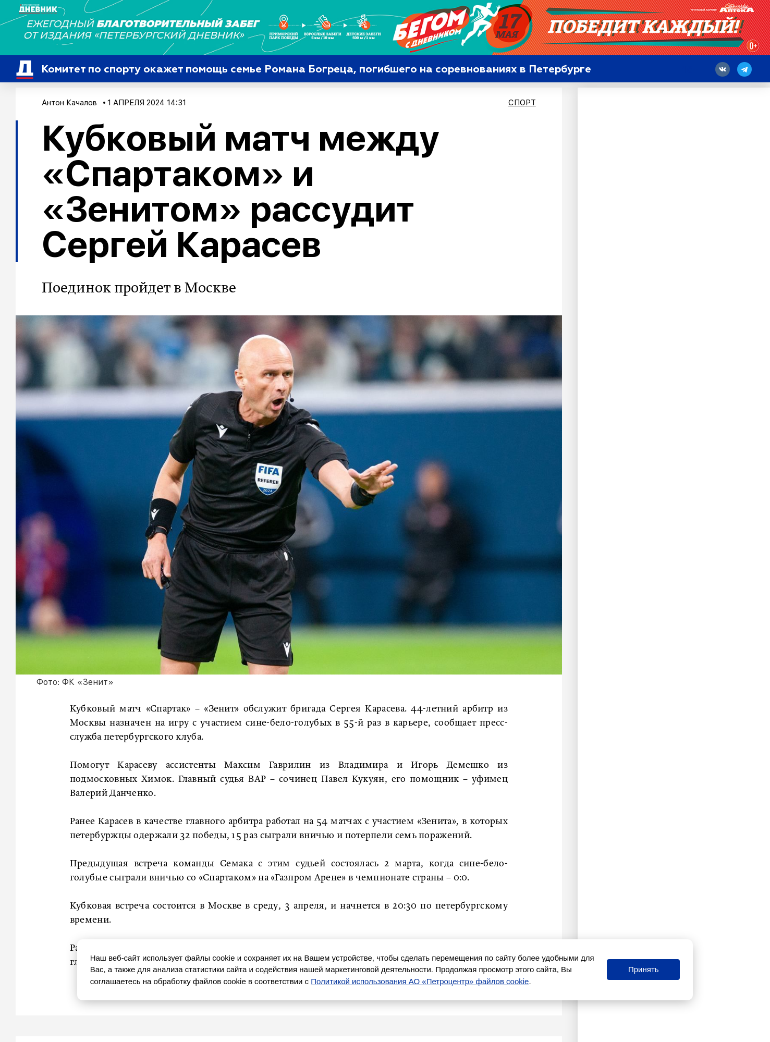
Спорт (522, 102)
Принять (643, 969)
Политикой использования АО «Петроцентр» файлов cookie (420, 981)
